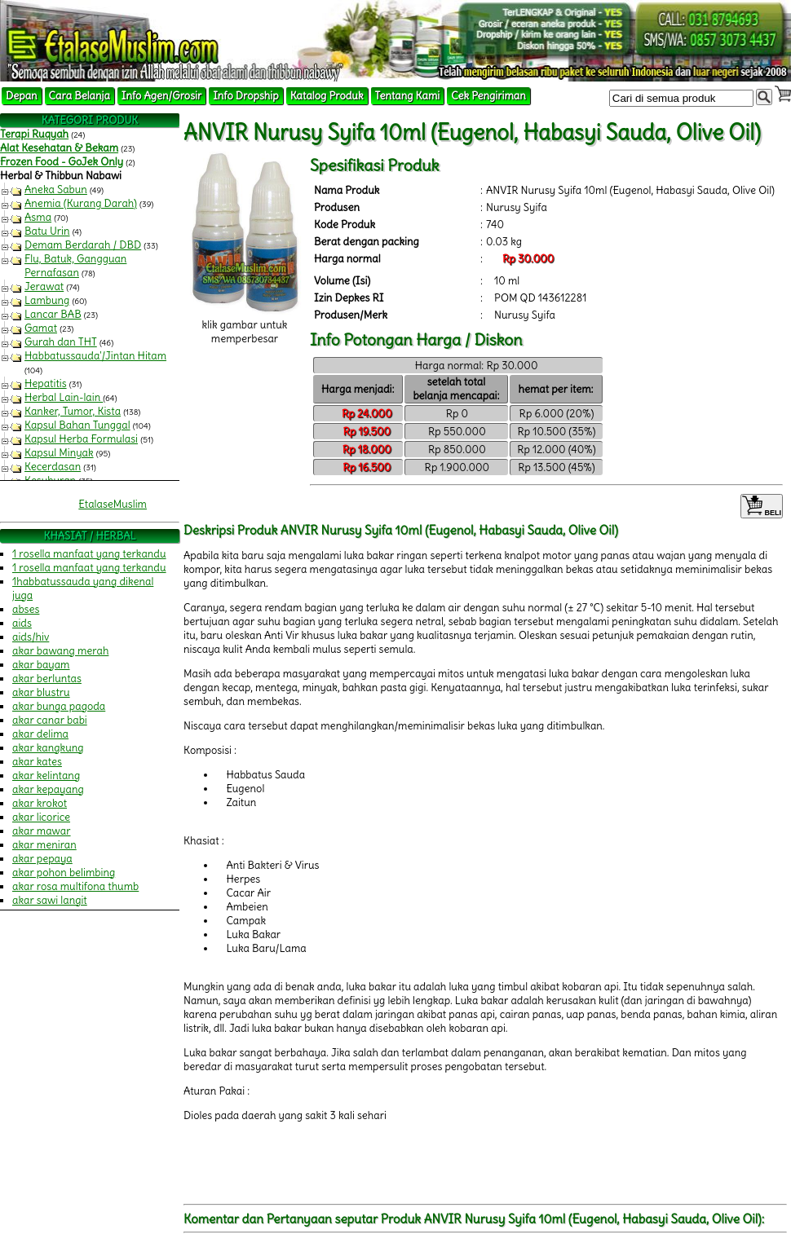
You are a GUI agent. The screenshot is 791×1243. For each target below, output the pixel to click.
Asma (37, 217)
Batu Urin (47, 231)
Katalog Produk (327, 96)
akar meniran (44, 845)
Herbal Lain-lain (63, 397)
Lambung (46, 300)
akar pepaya (42, 859)
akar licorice (41, 817)
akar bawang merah (60, 651)
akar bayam (41, 665)
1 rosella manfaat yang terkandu (89, 554)
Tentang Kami (407, 96)
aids (22, 623)
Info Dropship (245, 96)
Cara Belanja (79, 96)
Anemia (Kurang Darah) (80, 203)
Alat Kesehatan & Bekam (59, 148)
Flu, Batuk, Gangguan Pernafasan (75, 266)
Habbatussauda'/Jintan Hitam (95, 356)
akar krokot (39, 803)
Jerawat (44, 286)
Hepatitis (45, 383)
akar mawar (41, 831)
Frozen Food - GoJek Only (61, 162)
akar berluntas (47, 678)
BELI (761, 506)
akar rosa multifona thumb (75, 886)
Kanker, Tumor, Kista (72, 411)
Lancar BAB (53, 314)
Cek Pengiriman (488, 96)
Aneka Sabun (55, 189)
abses (25, 609)
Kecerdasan (52, 467)
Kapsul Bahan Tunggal (77, 425)
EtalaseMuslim (112, 504)
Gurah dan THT (60, 342)
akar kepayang (48, 789)
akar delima (40, 734)
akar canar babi (49, 720)
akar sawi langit (49, 900)
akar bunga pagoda (58, 706)
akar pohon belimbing (63, 872)
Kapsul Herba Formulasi (81, 439)
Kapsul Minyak (59, 453)
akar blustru (41, 692)
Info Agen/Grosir (161, 96)
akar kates (37, 762)
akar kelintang (46, 775)
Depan (22, 96)
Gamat (40, 328)
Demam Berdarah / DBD (82, 245)
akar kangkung (48, 748)
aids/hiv (30, 637)
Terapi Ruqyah (34, 134)
